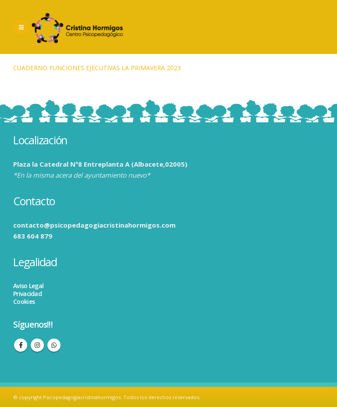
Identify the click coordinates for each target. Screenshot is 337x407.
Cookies (24, 301)
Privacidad (27, 293)
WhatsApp (54, 345)
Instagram (37, 345)
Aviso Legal (28, 286)
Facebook (20, 345)
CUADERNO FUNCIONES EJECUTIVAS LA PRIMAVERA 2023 (97, 68)
